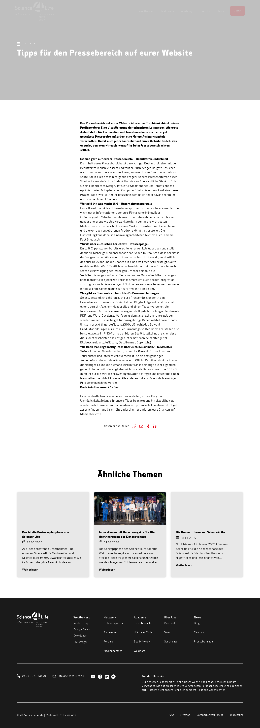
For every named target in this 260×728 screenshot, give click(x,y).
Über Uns (204, 11)
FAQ (171, 715)
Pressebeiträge (203, 641)
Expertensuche (143, 623)
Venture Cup (81, 623)
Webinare (139, 651)
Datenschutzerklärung (210, 715)
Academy (186, 11)
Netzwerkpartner (114, 623)
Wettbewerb (147, 11)
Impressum (236, 715)
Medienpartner (113, 651)
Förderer (109, 641)
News (220, 11)
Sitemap (185, 715)
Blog (196, 623)
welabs (71, 715)
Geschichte (171, 641)
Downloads (80, 636)
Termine (199, 632)
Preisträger (80, 642)
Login (237, 11)
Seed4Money (142, 641)
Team (167, 632)
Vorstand (169, 623)
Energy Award (82, 629)
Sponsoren (110, 632)
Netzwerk (167, 11)
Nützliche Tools (143, 632)
